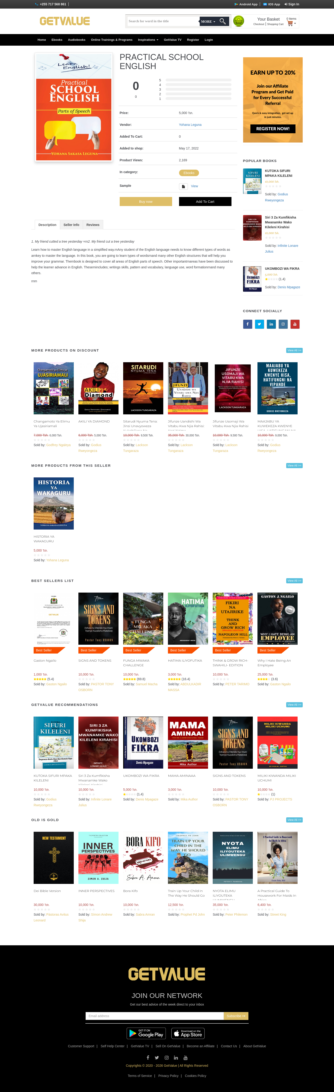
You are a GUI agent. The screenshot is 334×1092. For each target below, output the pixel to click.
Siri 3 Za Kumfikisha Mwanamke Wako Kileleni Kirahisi (280, 222)
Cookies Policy (195, 1076)
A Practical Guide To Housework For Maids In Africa (276, 895)
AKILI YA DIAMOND (94, 421)
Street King (278, 914)
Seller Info (71, 225)
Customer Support (81, 1046)
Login (209, 39)
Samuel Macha (146, 684)
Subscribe (236, 1016)
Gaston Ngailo (45, 660)
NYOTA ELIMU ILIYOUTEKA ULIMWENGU (224, 895)
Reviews (93, 225)
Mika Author (189, 799)
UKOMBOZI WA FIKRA (282, 268)
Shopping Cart (275, 24)
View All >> (294, 350)
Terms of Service (140, 1076)
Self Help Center (113, 1046)
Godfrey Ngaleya (58, 445)
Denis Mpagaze (289, 287)
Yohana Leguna (190, 125)
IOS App (271, 4)
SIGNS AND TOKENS (94, 660)
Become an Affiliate (201, 1046)
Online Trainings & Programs (111, 39)
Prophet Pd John (193, 914)
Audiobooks (76, 39)
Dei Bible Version (47, 891)
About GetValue (254, 1046)
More (208, 21)
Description (47, 225)
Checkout (259, 24)
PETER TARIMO (237, 684)
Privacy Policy (168, 1076)
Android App (245, 4)
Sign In (292, 4)
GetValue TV (173, 39)
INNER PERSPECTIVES (96, 891)
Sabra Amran (145, 914)
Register (193, 39)
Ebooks (56, 39)
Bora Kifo (130, 891)
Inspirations (148, 39)
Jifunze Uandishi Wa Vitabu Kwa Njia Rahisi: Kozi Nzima (186, 426)
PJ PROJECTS (281, 799)
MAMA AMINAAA (182, 776)
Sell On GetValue (168, 1046)
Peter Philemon (236, 914)
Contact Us (229, 1046)
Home (42, 39)
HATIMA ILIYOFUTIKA (185, 660)
